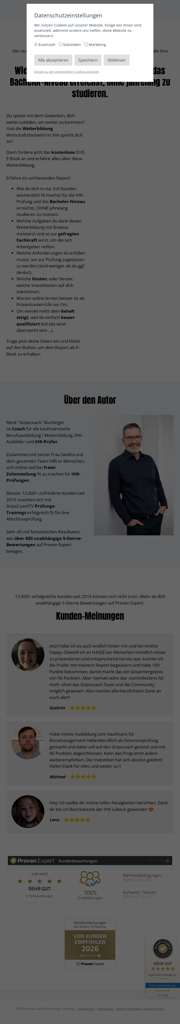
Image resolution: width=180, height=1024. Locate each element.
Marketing (95, 44)
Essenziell (45, 44)
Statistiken (70, 44)
